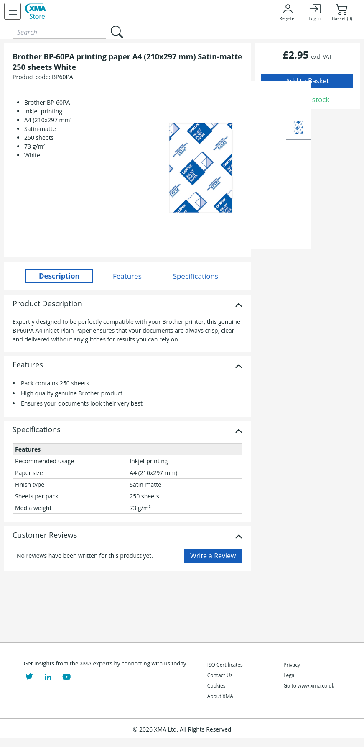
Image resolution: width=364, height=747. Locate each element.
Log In (314, 12)
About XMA (220, 696)
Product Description (47, 303)
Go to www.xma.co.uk (308, 685)
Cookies (216, 685)
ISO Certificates (225, 664)
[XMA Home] (36, 11)
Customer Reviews (45, 535)
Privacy (291, 664)
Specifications (37, 429)
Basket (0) (342, 12)
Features (28, 365)
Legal (289, 675)
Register (287, 12)
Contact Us (220, 675)
